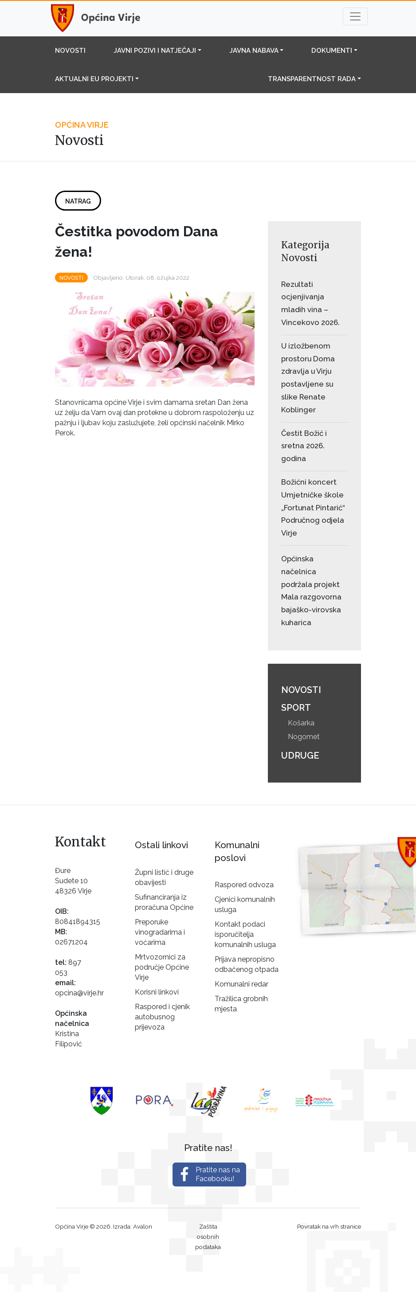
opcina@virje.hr (79, 993)
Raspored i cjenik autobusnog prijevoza (162, 1016)
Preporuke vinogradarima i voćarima (160, 932)
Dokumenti (331, 51)
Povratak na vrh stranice (329, 1226)
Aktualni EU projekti (94, 79)
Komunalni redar (241, 984)
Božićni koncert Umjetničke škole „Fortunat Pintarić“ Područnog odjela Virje (313, 507)
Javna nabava (254, 51)
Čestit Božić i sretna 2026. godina (304, 446)
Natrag (78, 201)
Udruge (300, 755)
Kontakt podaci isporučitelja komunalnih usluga (245, 934)
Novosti (70, 51)
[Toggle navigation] (355, 16)
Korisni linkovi (157, 992)
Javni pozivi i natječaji (155, 51)
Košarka (301, 723)
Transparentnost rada (312, 79)
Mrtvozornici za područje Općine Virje (162, 967)
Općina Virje (103, 18)
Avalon (142, 1226)
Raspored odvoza (244, 885)
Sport (296, 707)
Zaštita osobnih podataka (208, 1236)
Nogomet (304, 736)
